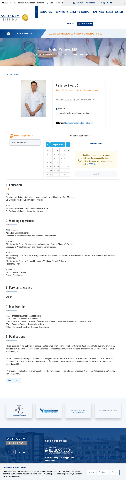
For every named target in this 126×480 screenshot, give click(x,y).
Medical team (47, 12)
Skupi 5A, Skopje (55, 3)
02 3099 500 (91, 164)
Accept (91, 472)
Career (109, 12)
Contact (119, 12)
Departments (62, 12)
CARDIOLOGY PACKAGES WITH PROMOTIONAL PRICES (75, 34)
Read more (13, 380)
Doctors (65, 54)
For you (69, 23)
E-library (78, 3)
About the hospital (80, 12)
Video (101, 12)
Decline (115, 472)
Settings (103, 472)
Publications (90, 3)
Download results (85, 24)
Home (38, 54)
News (95, 12)
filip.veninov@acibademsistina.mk (78, 123)
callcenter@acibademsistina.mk (29, 3)
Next (96, 174)
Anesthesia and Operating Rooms (75, 100)
